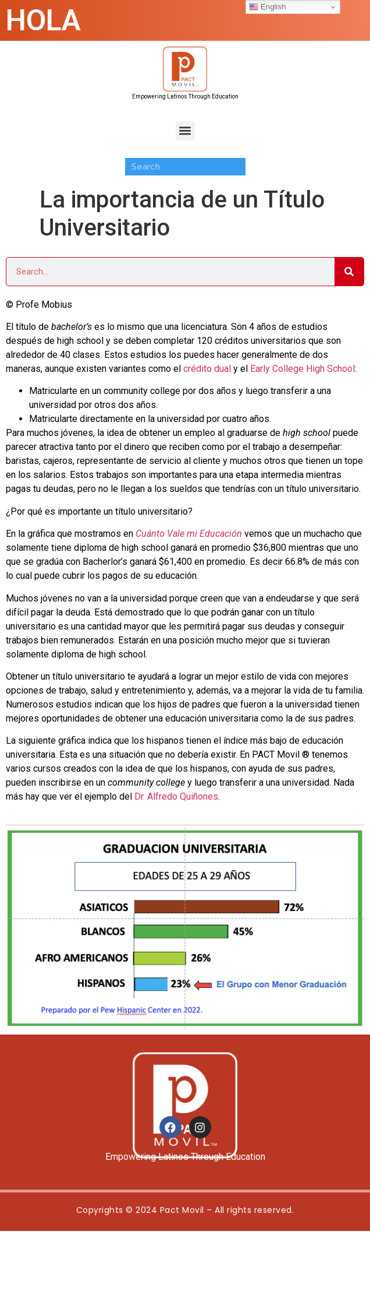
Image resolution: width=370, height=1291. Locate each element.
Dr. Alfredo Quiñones (176, 796)
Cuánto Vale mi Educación (189, 533)
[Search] (349, 272)
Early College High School (302, 368)
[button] (185, 130)
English (267, 7)
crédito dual (208, 368)
